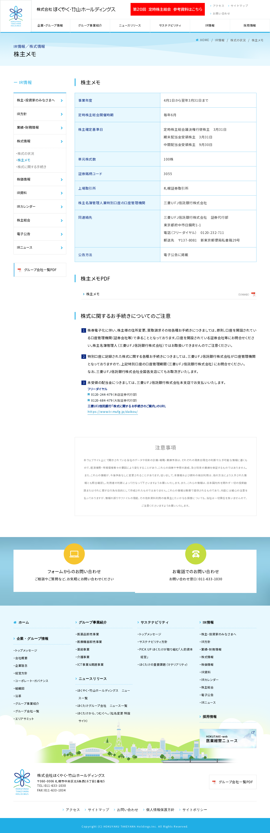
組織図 (19, 688)
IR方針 (22, 114)
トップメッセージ (26, 650)
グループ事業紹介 (92, 27)
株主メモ (24, 162)
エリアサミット (24, 718)
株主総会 (23, 224)
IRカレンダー (26, 210)
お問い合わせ (217, 14)
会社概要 (21, 657)
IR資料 (22, 196)
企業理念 (21, 665)
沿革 (18, 695)
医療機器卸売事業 (89, 641)
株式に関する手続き (32, 169)
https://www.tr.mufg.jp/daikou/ (113, 412)
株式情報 (23, 143)
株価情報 (23, 182)
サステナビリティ (171, 27)
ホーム (24, 622)
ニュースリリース (131, 27)
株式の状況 (26, 155)
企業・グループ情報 (53, 27)
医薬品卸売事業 (88, 634)
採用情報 (250, 27)
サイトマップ (237, 6)
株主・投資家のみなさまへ (36, 100)
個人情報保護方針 (160, 809)
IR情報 (210, 27)
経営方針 (21, 673)
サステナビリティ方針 (153, 641)
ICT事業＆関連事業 (90, 664)
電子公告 (23, 238)
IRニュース (24, 252)
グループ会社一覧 (27, 711)
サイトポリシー (193, 809)
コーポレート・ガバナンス (32, 680)
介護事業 (83, 656)
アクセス (214, 6)
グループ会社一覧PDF (40, 275)
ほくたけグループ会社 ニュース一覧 (102, 705)
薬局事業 (83, 649)
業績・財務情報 (28, 129)
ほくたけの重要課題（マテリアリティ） (163, 664)
